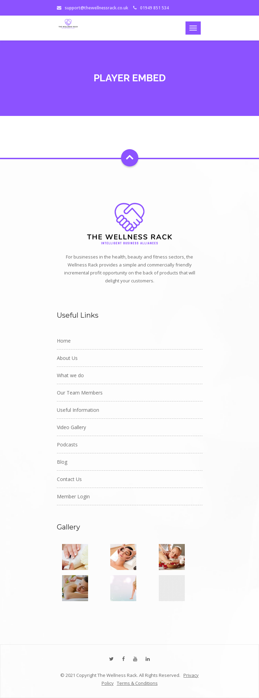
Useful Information (78, 410)
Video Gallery (71, 427)
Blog (62, 462)
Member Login (73, 496)
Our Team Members (80, 392)
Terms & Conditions (137, 683)
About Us (67, 358)
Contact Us (69, 479)
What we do (70, 375)
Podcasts (67, 444)
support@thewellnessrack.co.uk (96, 8)
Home (64, 340)
